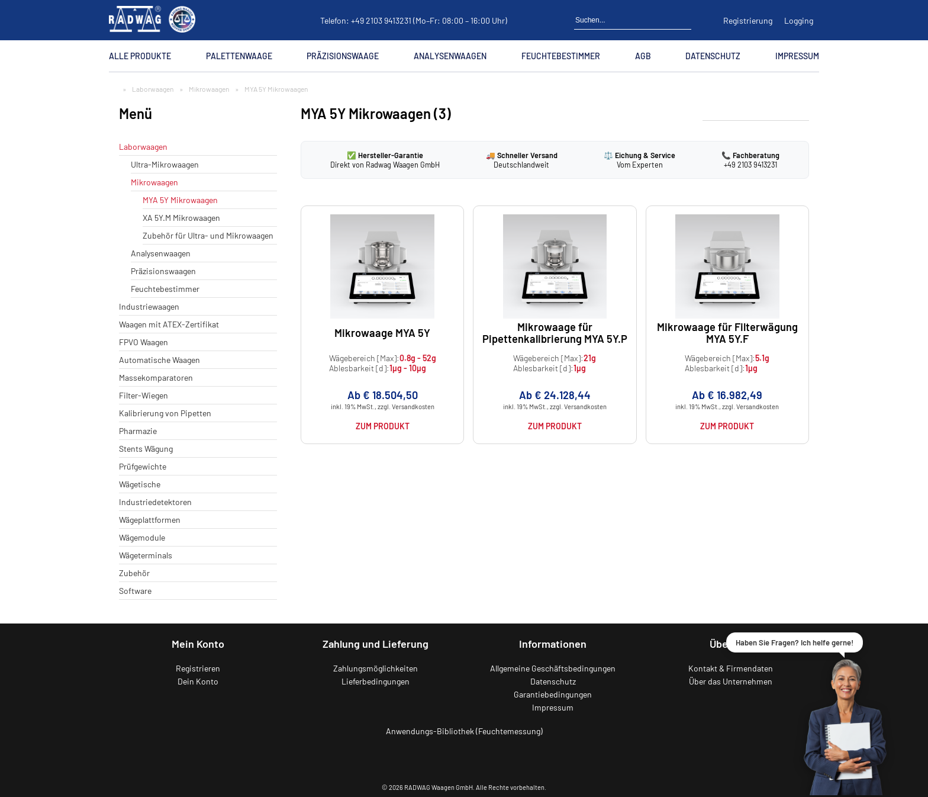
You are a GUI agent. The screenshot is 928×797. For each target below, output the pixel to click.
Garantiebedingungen (553, 694)
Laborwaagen (152, 89)
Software (135, 591)
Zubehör (134, 573)
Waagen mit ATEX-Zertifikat (169, 324)
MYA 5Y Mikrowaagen (180, 200)
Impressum (797, 56)
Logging (798, 20)
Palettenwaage (239, 56)
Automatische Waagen (159, 360)
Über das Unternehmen (730, 681)
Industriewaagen (149, 306)
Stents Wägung (146, 449)
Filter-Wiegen (143, 395)
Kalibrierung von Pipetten (165, 413)
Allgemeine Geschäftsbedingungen (553, 668)
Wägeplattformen (150, 520)
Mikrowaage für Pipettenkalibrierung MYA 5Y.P (554, 332)
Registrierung (747, 20)
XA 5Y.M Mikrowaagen (181, 218)
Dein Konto (198, 681)
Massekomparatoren (156, 377)
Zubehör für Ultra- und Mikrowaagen (208, 235)
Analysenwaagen (450, 56)
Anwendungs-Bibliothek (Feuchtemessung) (464, 731)
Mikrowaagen (209, 89)
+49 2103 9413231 (381, 20)
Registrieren (198, 668)
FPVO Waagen (143, 342)
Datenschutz (712, 56)
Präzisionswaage (343, 56)
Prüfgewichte (142, 466)
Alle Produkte (140, 56)
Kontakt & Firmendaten (730, 668)
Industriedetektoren (155, 502)
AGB (643, 56)
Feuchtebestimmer (560, 56)
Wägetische (139, 484)
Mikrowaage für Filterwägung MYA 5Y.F (727, 332)
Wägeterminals (145, 555)
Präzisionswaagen (163, 271)
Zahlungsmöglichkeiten (375, 668)
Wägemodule (142, 537)
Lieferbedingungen (375, 681)
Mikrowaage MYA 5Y (382, 332)
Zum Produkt (383, 426)
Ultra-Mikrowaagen (165, 164)
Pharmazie (138, 431)
